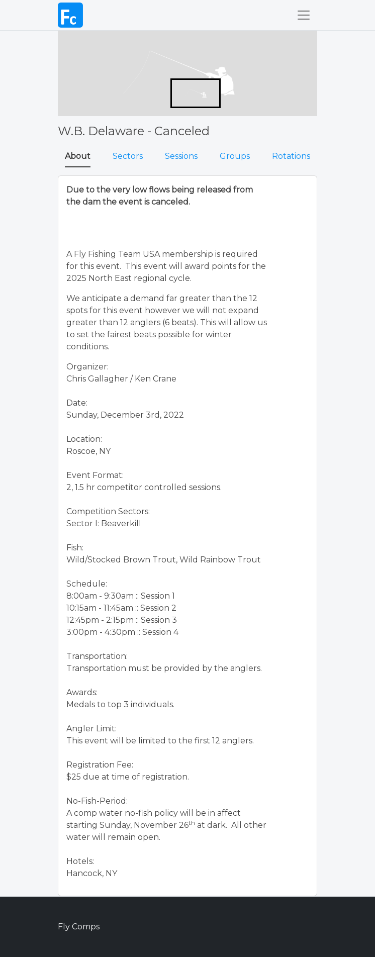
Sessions (181, 156)
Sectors (128, 156)
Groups (235, 156)
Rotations (291, 156)
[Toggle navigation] (303, 15)
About (77, 156)
